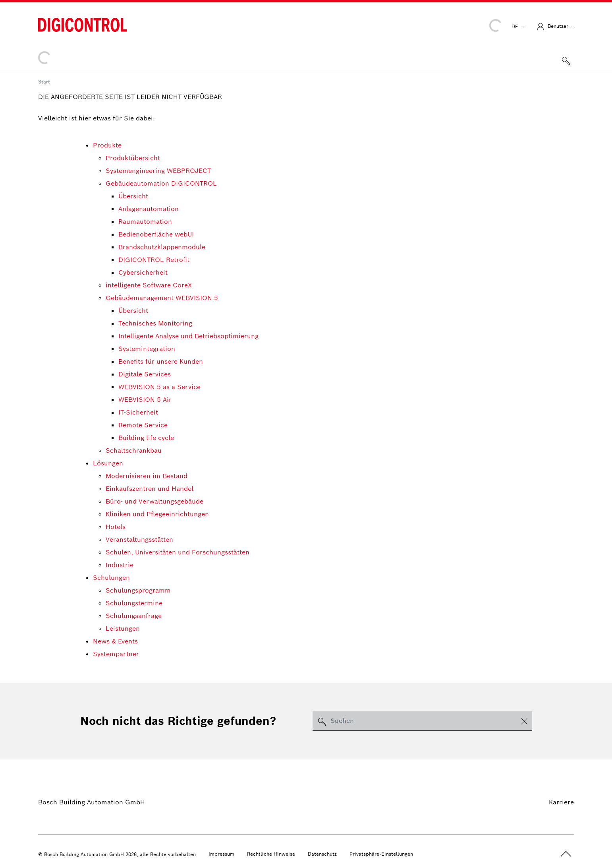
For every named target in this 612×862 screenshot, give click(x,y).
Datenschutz (322, 854)
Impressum (221, 854)
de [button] (516, 26)
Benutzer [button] (551, 26)
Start (44, 82)
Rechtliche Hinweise (271, 854)
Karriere (561, 802)
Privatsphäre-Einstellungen (381, 854)
